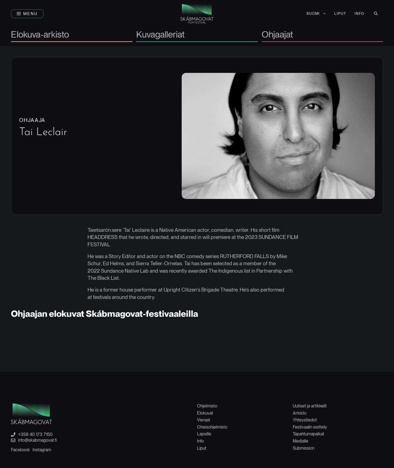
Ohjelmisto (207, 406)
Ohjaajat (277, 35)
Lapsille (204, 433)
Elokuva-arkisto (40, 35)
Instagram (42, 449)
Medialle (300, 441)
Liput (201, 448)
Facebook (20, 449)
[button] (27, 14)
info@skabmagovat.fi (37, 440)
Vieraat (203, 420)
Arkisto (299, 413)
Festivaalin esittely (310, 427)
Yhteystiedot (305, 420)
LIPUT (340, 14)
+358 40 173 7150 (35, 434)
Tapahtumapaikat (308, 433)
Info (200, 441)
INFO (359, 14)
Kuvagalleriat (160, 35)
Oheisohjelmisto (212, 427)
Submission (303, 448)
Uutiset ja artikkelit (310, 406)
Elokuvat (205, 413)
